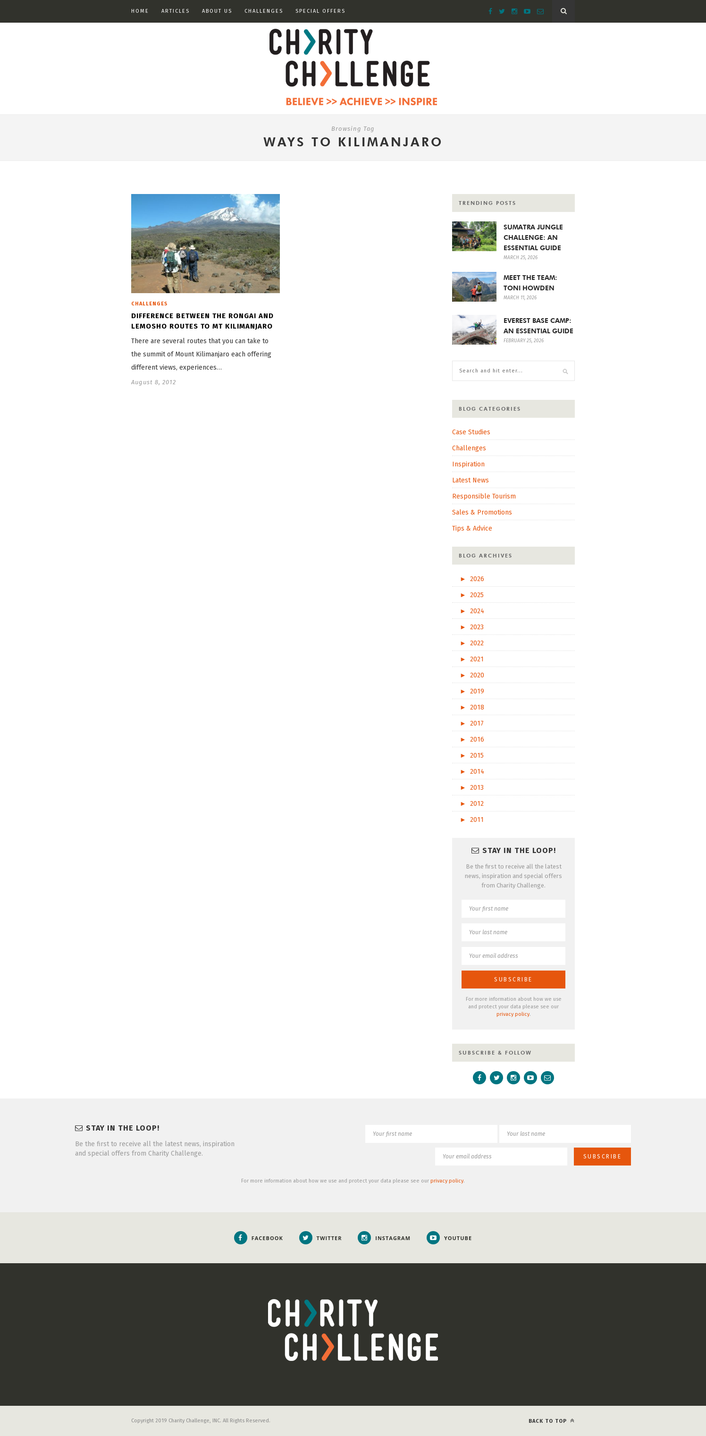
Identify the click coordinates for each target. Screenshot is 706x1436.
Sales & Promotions (482, 512)
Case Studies (471, 432)
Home (140, 11)
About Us (217, 11)
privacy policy (513, 1014)
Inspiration (468, 464)
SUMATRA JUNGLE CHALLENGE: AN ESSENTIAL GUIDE (533, 237)
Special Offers (320, 11)
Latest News (470, 480)
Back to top (552, 1420)
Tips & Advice (472, 528)
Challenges (263, 11)
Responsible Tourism (484, 496)
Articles (175, 11)
